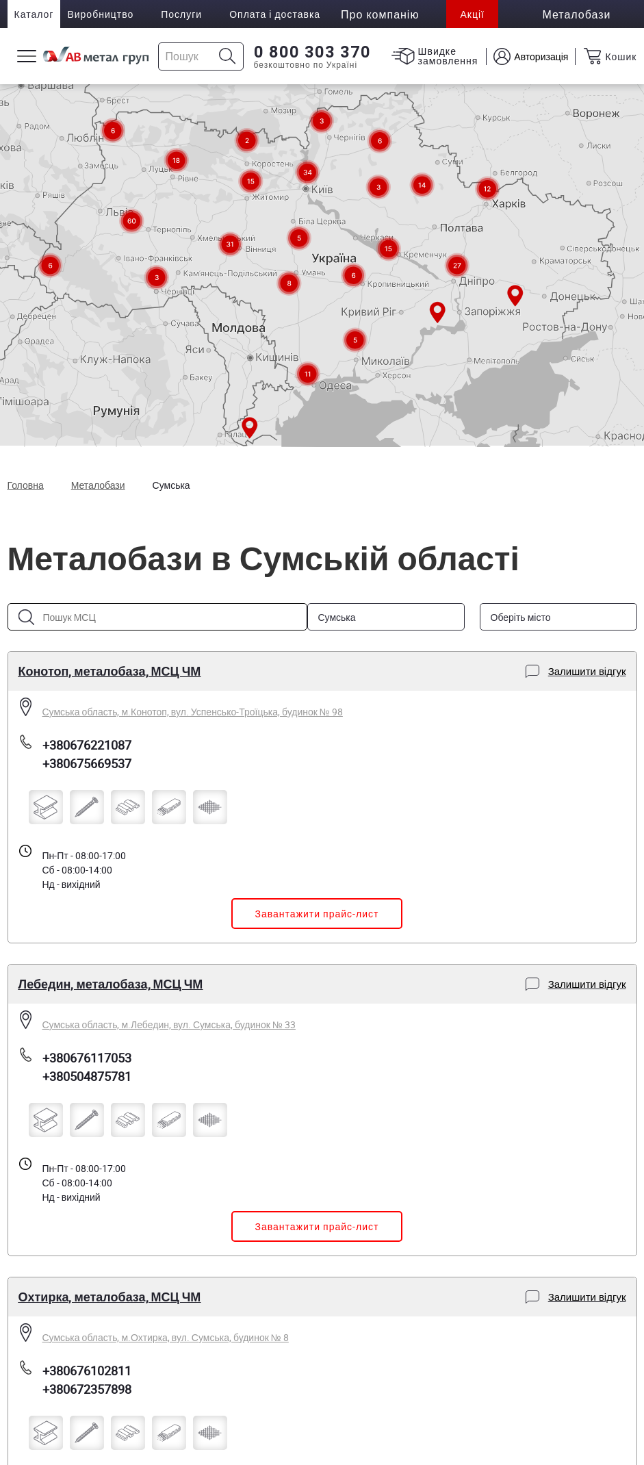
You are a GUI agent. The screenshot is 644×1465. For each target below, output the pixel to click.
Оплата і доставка (274, 14)
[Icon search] (227, 56)
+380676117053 (86, 1057)
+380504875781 (86, 1076)
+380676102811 (86, 1370)
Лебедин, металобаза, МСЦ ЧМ (110, 984)
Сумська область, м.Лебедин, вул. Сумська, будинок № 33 (169, 1024)
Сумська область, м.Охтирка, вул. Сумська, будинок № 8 (165, 1337)
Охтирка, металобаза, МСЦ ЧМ (109, 1296)
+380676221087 (86, 745)
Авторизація (541, 56)
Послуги (181, 14)
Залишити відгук (576, 671)
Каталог (34, 14)
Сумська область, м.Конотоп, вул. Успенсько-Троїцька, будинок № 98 (192, 711)
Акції (472, 14)
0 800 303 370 (312, 52)
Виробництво (100, 14)
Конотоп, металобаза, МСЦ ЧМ (109, 671)
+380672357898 (86, 1389)
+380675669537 (86, 763)
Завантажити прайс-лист (317, 913)
